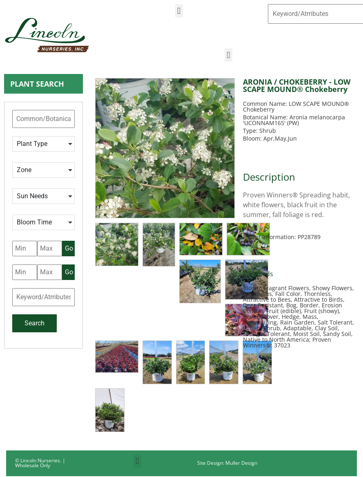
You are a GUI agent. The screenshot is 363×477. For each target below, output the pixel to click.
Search (34, 323)
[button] (179, 11)
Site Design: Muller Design (227, 462)
